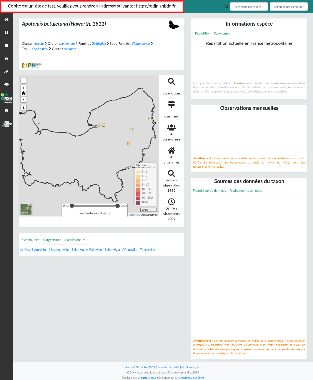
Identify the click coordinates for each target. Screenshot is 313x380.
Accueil (126, 367)
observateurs (79, 240)
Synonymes (224, 33)
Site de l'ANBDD (143, 367)
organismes (55, 240)
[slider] (72, 206)
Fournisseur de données (211, 191)
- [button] (24, 99)
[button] (24, 94)
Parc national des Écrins (192, 377)
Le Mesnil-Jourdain (34, 250)
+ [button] (24, 88)
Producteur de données (250, 191)
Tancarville (159, 250)
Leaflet (133, 214)
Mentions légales (193, 367)
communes (31, 240)
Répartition (203, 33)
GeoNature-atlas (145, 377)
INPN (226, 83)
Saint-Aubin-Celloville (92, 250)
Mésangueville (62, 250)
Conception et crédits (168, 367)
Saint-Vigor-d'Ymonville (130, 250)
